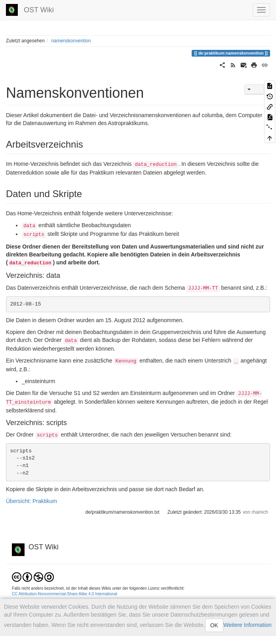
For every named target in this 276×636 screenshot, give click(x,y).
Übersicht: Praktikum (31, 501)
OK (214, 625)
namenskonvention (71, 41)
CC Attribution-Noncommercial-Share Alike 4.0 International (64, 594)
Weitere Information (247, 625)
